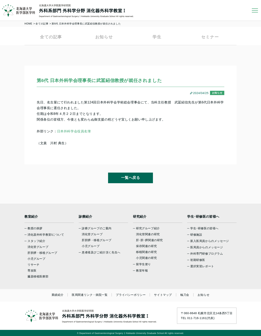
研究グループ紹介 (148, 228)
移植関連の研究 (146, 252)
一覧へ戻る (130, 178)
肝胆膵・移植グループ (42, 252)
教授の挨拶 (35, 228)
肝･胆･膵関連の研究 (149, 240)
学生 (157, 37)
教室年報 (142, 270)
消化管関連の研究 (148, 234)
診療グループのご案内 (97, 228)
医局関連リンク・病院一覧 (89, 294)
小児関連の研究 (146, 257)
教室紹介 (31, 216)
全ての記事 (41, 23)
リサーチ (33, 264)
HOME (28, 23)
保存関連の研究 (146, 246)
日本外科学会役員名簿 (74, 131)
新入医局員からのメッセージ (209, 241)
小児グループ (36, 258)
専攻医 (32, 270)
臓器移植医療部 (38, 276)
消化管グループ (38, 246)
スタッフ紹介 (36, 241)
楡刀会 (184, 294)
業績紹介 (57, 294)
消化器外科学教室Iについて (46, 234)
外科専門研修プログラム (206, 253)
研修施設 (196, 234)
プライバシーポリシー (131, 294)
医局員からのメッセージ (206, 247)
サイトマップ (163, 294)
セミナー (210, 37)
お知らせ (104, 37)
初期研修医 (197, 260)
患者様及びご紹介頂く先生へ (101, 252)
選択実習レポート (202, 266)
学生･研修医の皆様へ (203, 216)
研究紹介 (139, 216)
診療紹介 (85, 216)
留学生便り (143, 264)
